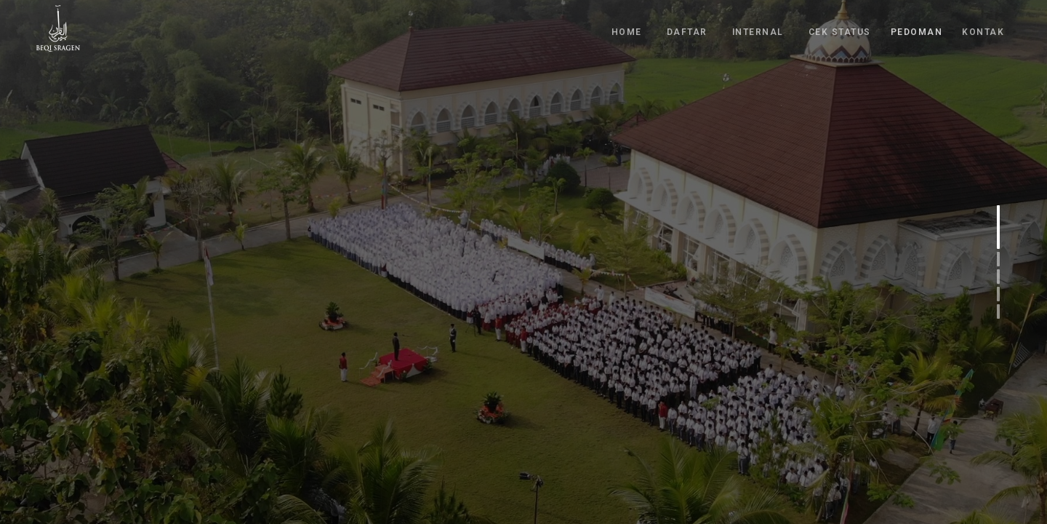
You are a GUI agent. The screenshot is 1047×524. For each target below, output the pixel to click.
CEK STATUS (840, 28)
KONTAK (983, 28)
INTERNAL (758, 28)
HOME (626, 28)
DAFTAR (687, 28)
